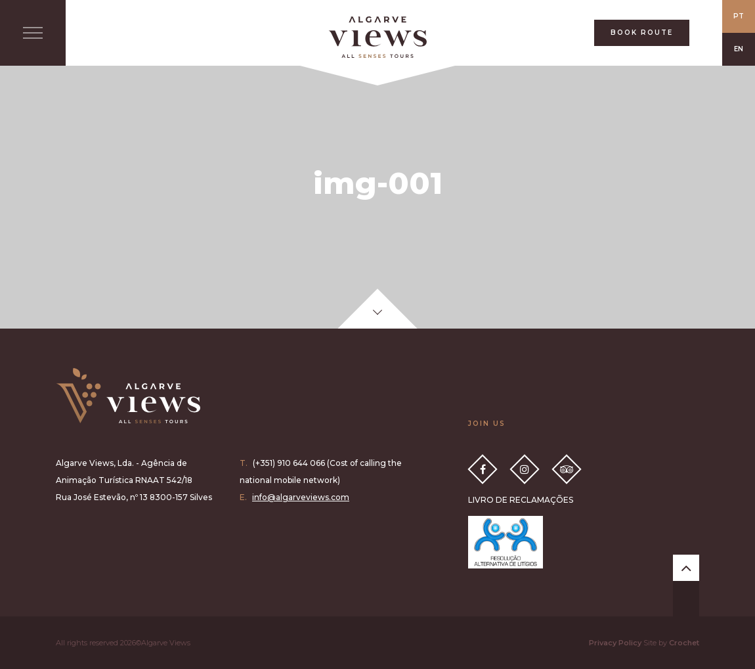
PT (738, 16)
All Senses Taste (377, 37)
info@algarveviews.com (300, 497)
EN (738, 49)
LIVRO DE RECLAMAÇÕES (520, 500)
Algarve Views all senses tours (128, 395)
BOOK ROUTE (642, 32)
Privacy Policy (615, 642)
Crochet (684, 642)
